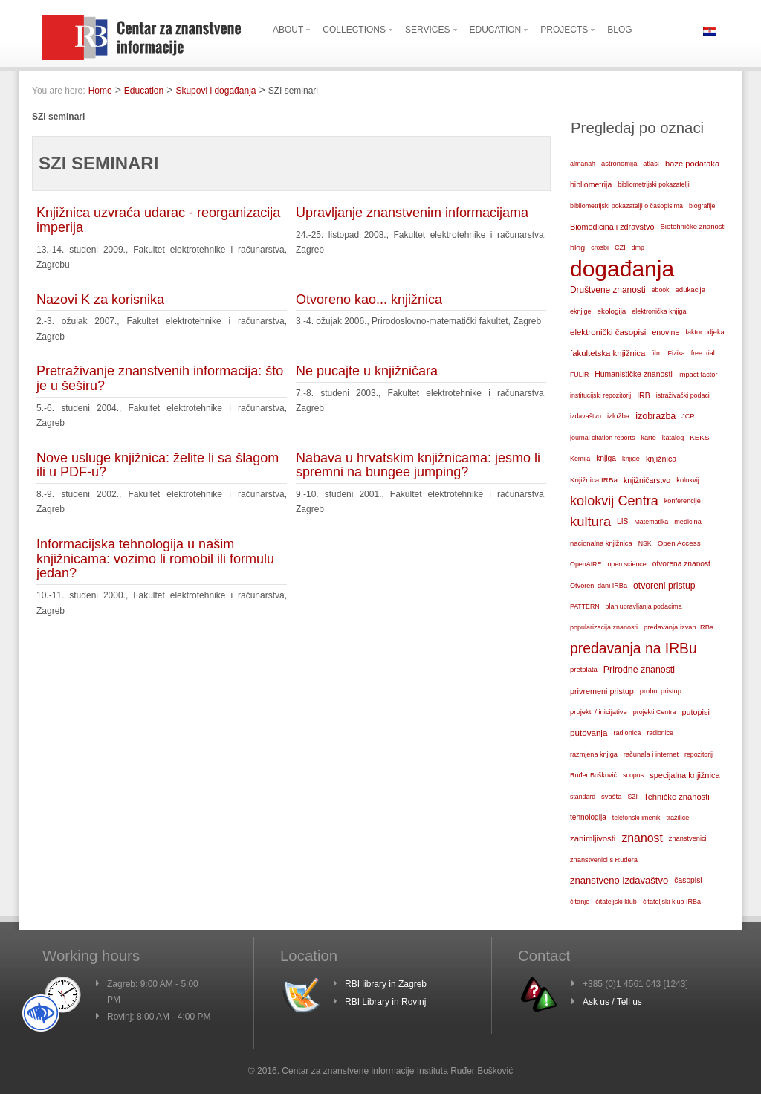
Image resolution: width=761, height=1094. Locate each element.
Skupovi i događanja (215, 90)
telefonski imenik (636, 817)
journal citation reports (602, 437)
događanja (622, 269)
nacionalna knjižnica (601, 543)
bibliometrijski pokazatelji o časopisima (626, 206)
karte (648, 437)
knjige (631, 458)
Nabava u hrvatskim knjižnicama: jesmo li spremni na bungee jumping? (418, 465)
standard (582, 796)
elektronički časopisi (608, 332)
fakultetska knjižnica (607, 353)
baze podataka (692, 163)
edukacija (691, 289)
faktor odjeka (704, 332)
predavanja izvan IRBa (678, 627)
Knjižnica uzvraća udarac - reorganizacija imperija (158, 220)
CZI (620, 247)
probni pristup (660, 691)
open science (626, 564)
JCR (687, 416)
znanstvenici (688, 838)
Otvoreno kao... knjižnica (369, 299)
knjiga (606, 458)
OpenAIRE (585, 564)
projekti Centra (654, 712)
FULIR (579, 374)
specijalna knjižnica (684, 775)
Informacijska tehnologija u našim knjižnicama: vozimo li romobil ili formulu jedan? (155, 559)
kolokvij (687, 480)
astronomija (619, 163)
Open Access (679, 543)
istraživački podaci (683, 395)
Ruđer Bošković (593, 775)
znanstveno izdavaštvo (619, 880)
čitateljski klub (616, 901)
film (656, 353)
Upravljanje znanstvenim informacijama (412, 212)
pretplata (584, 669)
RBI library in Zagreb (386, 984)
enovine (665, 332)
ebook (661, 290)
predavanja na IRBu (633, 648)
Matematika (651, 521)
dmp (638, 247)
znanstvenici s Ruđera (604, 860)
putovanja (588, 732)
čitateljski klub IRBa (672, 901)
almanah (582, 163)
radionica (627, 733)
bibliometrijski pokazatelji (653, 184)
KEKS (699, 437)
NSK (645, 543)
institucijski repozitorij (600, 395)
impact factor (698, 374)
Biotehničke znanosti (692, 226)
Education (143, 90)
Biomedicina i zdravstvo (612, 226)
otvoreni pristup (664, 585)
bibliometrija (591, 184)
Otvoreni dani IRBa (598, 585)
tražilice (677, 817)
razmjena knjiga (594, 754)
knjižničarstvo (647, 480)
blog (577, 247)
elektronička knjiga (659, 311)
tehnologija (588, 817)
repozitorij (698, 754)
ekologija (612, 311)
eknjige (581, 311)
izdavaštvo (585, 416)
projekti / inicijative (598, 712)
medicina (687, 521)
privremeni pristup (602, 691)
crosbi (600, 247)
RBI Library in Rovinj (385, 1002)
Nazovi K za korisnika (100, 299)
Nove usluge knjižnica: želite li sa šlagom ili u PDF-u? (157, 465)
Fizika (675, 353)
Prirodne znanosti (639, 669)
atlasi (651, 163)
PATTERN (585, 606)
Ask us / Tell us (612, 1002)
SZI (632, 796)
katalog (673, 437)
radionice (660, 733)
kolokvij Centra (614, 500)
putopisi (696, 712)
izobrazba (655, 416)
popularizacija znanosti (604, 627)
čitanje (579, 901)
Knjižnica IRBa (594, 480)
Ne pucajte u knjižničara (367, 370)
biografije (702, 206)
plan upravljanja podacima (644, 606)
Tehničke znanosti (677, 796)
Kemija (580, 458)
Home (100, 90)
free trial (703, 353)
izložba (618, 416)
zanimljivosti (592, 838)
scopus (633, 775)
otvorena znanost (681, 564)
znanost (641, 838)
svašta (611, 796)
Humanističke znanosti (633, 374)
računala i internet (651, 754)
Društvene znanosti (608, 290)
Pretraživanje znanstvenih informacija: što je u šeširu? (159, 378)
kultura (590, 521)
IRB (643, 395)
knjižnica (661, 458)
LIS (622, 521)
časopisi (688, 880)
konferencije (682, 501)
